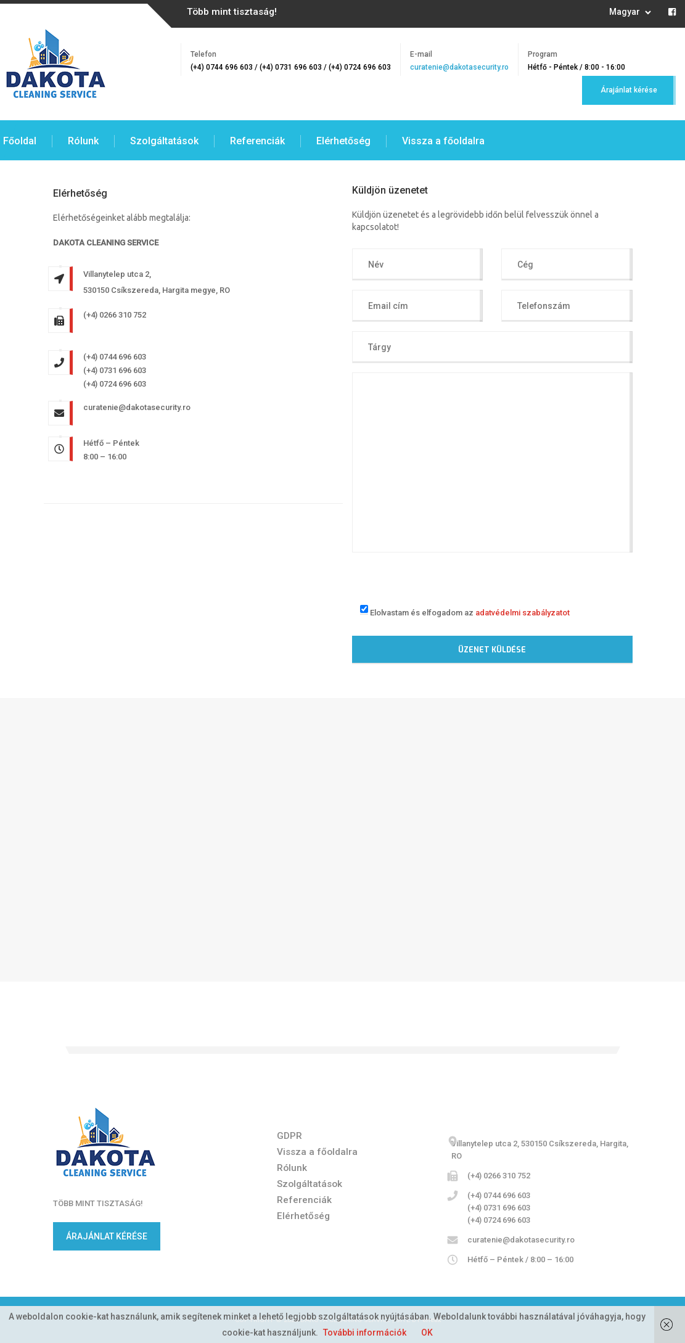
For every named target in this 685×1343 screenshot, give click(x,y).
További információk (364, 1332)
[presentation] (445, 576)
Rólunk (83, 141)
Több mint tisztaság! (232, 11)
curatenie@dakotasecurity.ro (459, 67)
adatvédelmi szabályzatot (522, 612)
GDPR (289, 1135)
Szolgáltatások (164, 141)
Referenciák (257, 141)
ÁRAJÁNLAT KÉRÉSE (106, 1236)
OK (427, 1332)
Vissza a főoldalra (443, 141)
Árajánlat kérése (629, 90)
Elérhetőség (343, 141)
